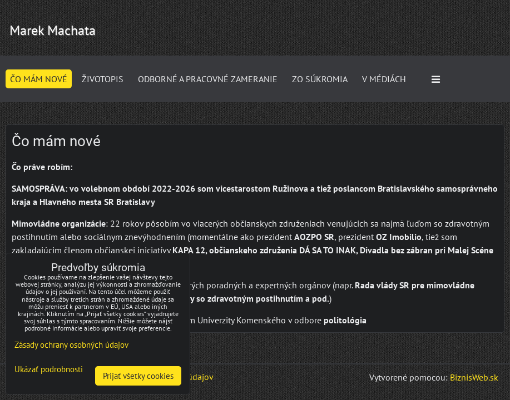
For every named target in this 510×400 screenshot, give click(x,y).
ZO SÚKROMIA (320, 78)
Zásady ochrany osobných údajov (71, 344)
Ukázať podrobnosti (48, 369)
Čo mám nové (38, 78)
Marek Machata (52, 30)
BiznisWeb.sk (474, 377)
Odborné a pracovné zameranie (208, 78)
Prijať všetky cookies (138, 376)
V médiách (384, 78)
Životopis (102, 78)
